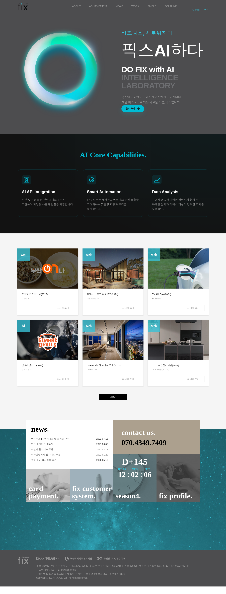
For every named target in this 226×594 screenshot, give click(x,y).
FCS (206, 10)
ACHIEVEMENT (98, 6)
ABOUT (76, 6)
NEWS (119, 6)
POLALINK (171, 6)
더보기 (113, 404)
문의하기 (136, 110)
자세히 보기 (62, 313)
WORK (135, 6)
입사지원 (196, 10)
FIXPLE (151, 6)
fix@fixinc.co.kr (68, 577)
